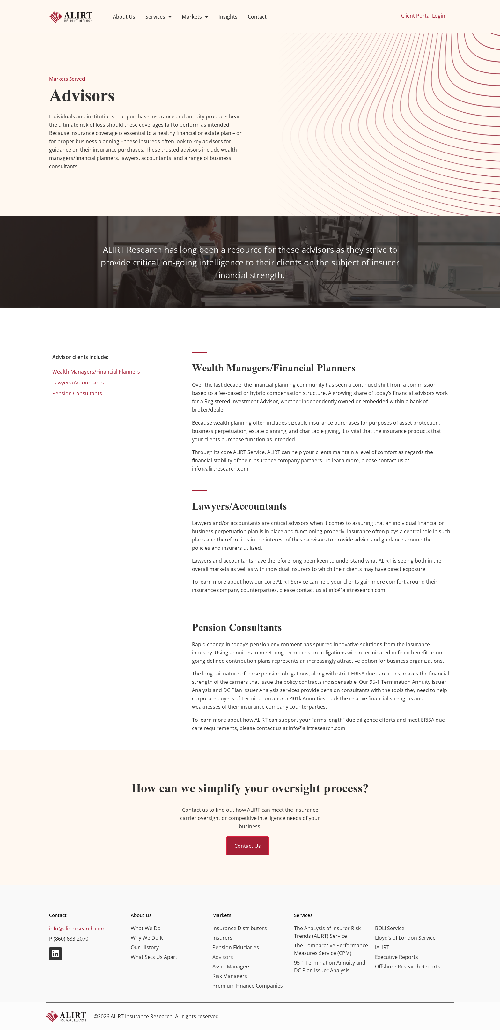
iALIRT (382, 947)
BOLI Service (389, 928)
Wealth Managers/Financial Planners (96, 371)
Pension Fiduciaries (235, 947)
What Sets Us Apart (154, 956)
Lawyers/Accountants (78, 382)
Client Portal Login (423, 15)
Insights (228, 16)
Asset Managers (231, 966)
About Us (124, 16)
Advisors (222, 956)
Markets (195, 16)
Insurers (222, 937)
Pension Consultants (77, 393)
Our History (145, 947)
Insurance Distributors (239, 928)
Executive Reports (396, 956)
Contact (257, 16)
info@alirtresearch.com (77, 928)
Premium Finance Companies (247, 985)
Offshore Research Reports (407, 966)
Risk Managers (229, 976)
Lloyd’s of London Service (405, 937)
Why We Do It (147, 937)
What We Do (146, 928)
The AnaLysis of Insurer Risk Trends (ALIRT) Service (327, 932)
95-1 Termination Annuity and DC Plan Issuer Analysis (329, 966)
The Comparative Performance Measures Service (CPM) (331, 949)
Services (158, 16)
